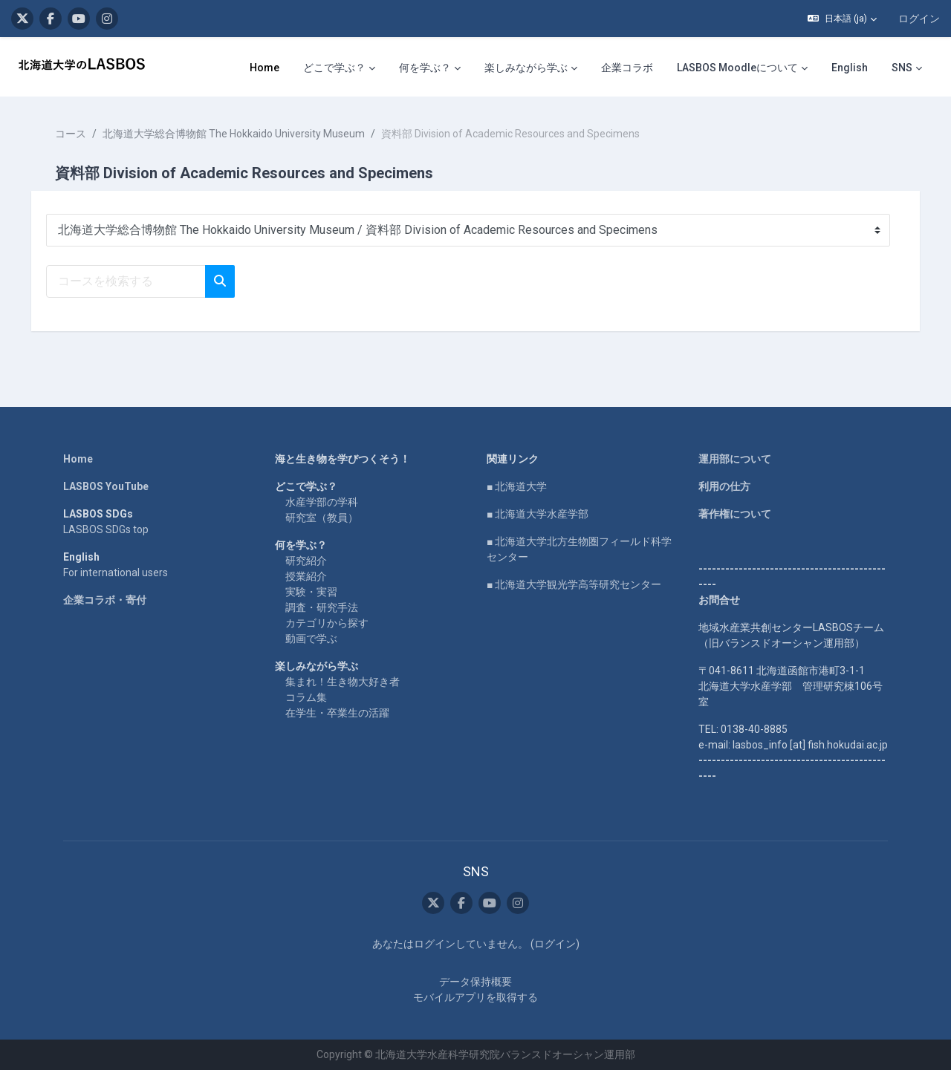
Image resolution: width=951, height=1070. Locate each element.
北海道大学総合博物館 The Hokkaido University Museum (244, 134)
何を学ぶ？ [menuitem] (425, 68)
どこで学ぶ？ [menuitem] (334, 68)
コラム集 (306, 697)
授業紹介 (306, 576)
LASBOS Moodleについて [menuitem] (737, 68)
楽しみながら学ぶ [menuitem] (526, 68)
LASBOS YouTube (106, 486)
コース (81, 134)
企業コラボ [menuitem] (627, 68)
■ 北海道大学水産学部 (537, 514)
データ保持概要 (475, 982)
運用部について (734, 459)
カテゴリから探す (327, 623)
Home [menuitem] (264, 68)
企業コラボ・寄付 (104, 600)
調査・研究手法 (321, 607)
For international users (115, 572)
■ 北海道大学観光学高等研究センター (574, 584)
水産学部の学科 (321, 502)
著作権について (734, 514)
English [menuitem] (849, 68)
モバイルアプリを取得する (475, 997)
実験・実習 (311, 592)
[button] (842, 18)
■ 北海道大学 (517, 486)
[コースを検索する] (136, 281)
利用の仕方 (724, 486)
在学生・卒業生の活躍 (337, 713)
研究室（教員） (321, 517)
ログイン (919, 19)
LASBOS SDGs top (106, 529)
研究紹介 (306, 561)
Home (78, 459)
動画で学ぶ (311, 639)
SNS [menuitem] (902, 68)
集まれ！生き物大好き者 (342, 682)
